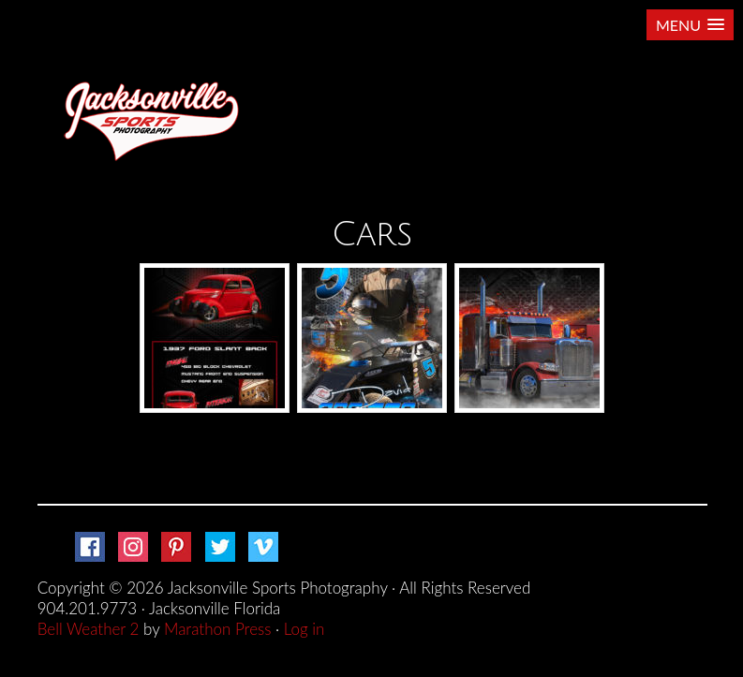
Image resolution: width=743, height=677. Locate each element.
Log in (304, 629)
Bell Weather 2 (88, 629)
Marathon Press (217, 629)
